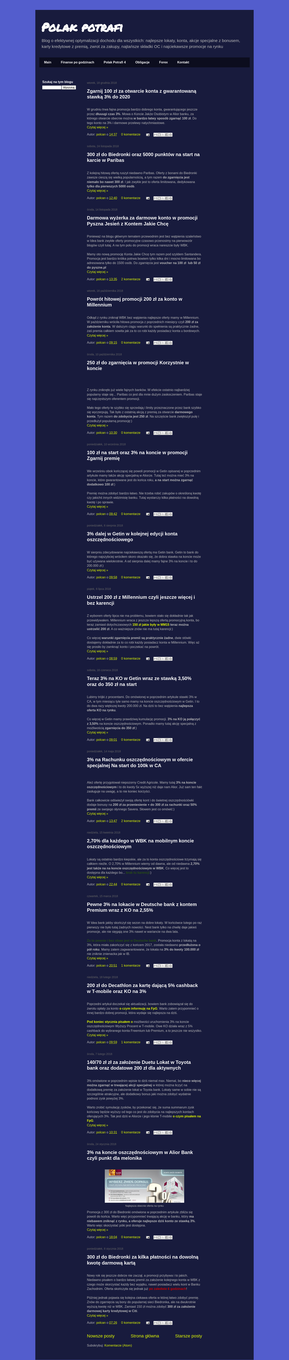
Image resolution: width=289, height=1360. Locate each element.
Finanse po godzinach (77, 62)
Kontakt (183, 62)
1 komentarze (131, 965)
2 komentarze (131, 279)
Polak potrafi (82, 26)
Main (47, 62)
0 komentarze (131, 134)
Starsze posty (188, 1335)
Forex (163, 62)
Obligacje (142, 62)
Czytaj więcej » (97, 127)
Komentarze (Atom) (118, 1345)
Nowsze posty (101, 1335)
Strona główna (145, 1335)
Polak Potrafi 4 (115, 62)
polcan (101, 134)
